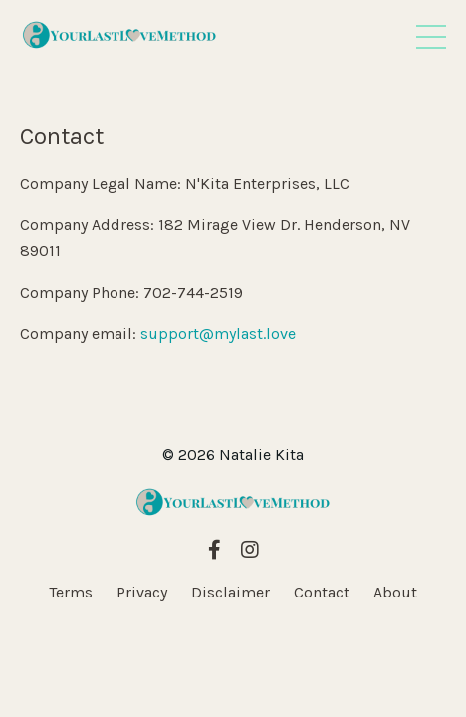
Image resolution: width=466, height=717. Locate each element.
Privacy (141, 592)
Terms (71, 592)
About (395, 592)
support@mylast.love (218, 333)
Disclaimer (230, 592)
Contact (322, 592)
